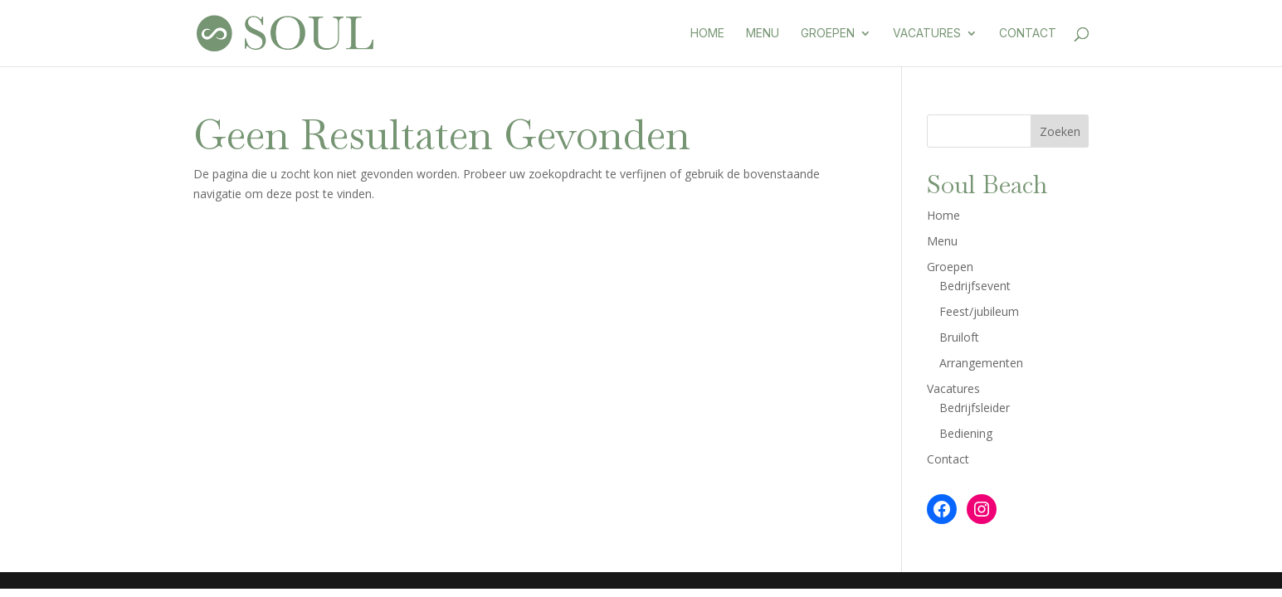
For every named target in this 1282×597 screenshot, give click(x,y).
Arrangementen (981, 363)
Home (707, 33)
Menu (762, 33)
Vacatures (927, 33)
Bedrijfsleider (974, 407)
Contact (1027, 33)
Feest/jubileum (979, 311)
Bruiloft (959, 337)
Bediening (965, 433)
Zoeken (1060, 131)
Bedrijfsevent (975, 286)
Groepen (828, 33)
